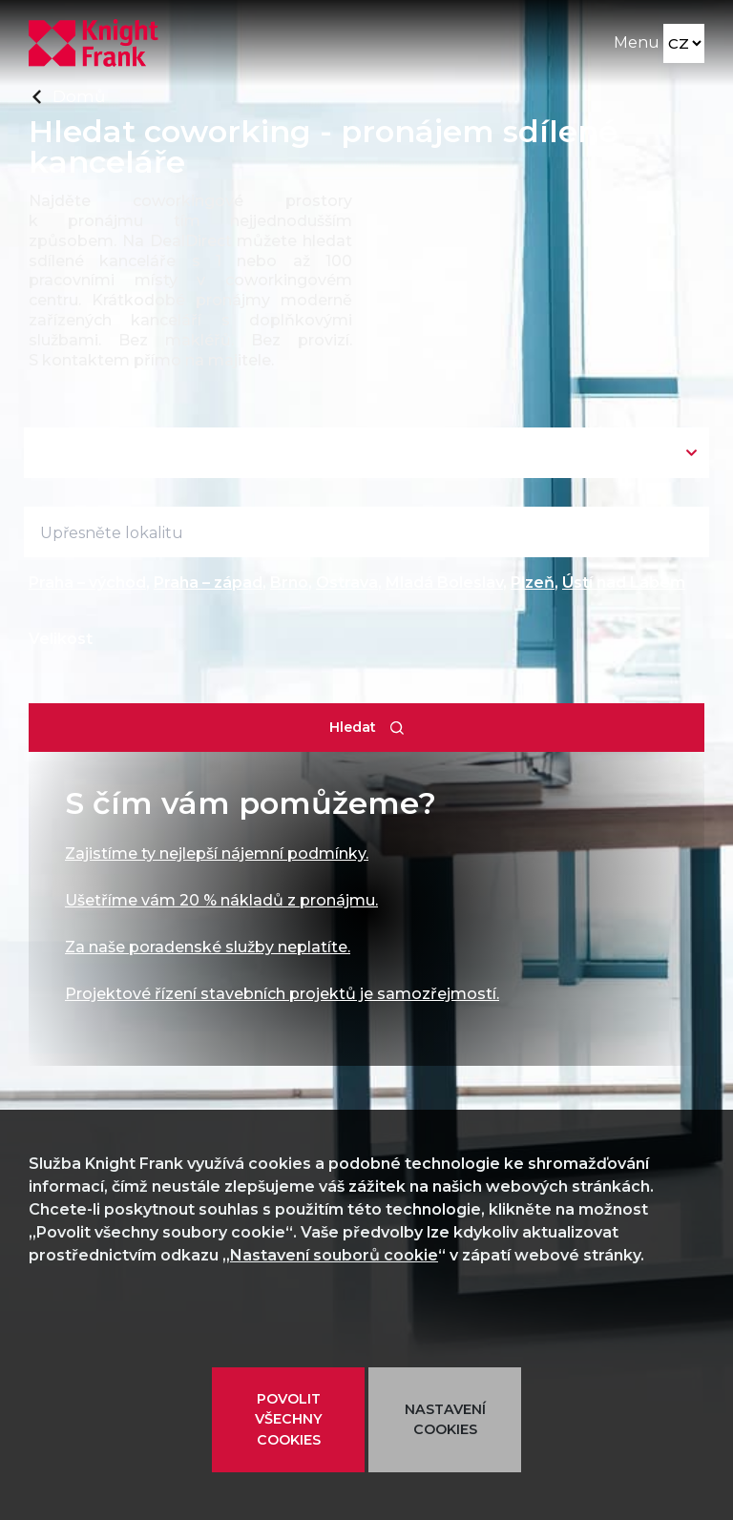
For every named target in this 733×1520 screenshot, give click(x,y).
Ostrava (347, 582)
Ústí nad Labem (623, 582)
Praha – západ (208, 582)
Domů (78, 96)
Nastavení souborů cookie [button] (334, 1255)
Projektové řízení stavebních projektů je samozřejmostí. (282, 994)
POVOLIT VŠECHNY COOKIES (289, 1419)
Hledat (352, 727)
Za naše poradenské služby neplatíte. (207, 947)
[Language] (683, 43)
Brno (289, 582)
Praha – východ (87, 582)
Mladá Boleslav (444, 582)
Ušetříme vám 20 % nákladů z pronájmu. (221, 900)
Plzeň (533, 582)
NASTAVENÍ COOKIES (445, 1419)
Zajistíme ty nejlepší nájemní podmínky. (216, 853)
